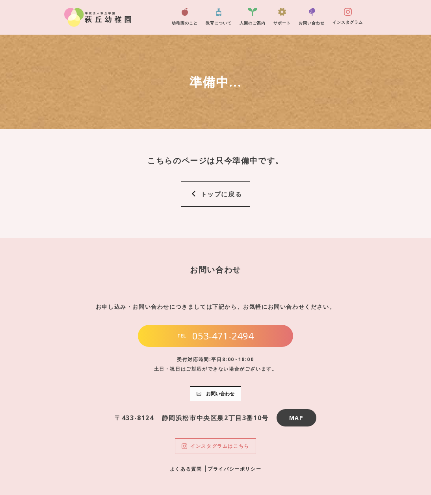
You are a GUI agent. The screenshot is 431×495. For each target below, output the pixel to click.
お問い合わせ (312, 17)
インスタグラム (348, 16)
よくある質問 (186, 468)
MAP (296, 417)
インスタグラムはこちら (215, 446)
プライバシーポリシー (234, 468)
